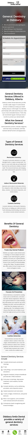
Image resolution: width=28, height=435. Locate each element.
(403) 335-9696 (14, 432)
